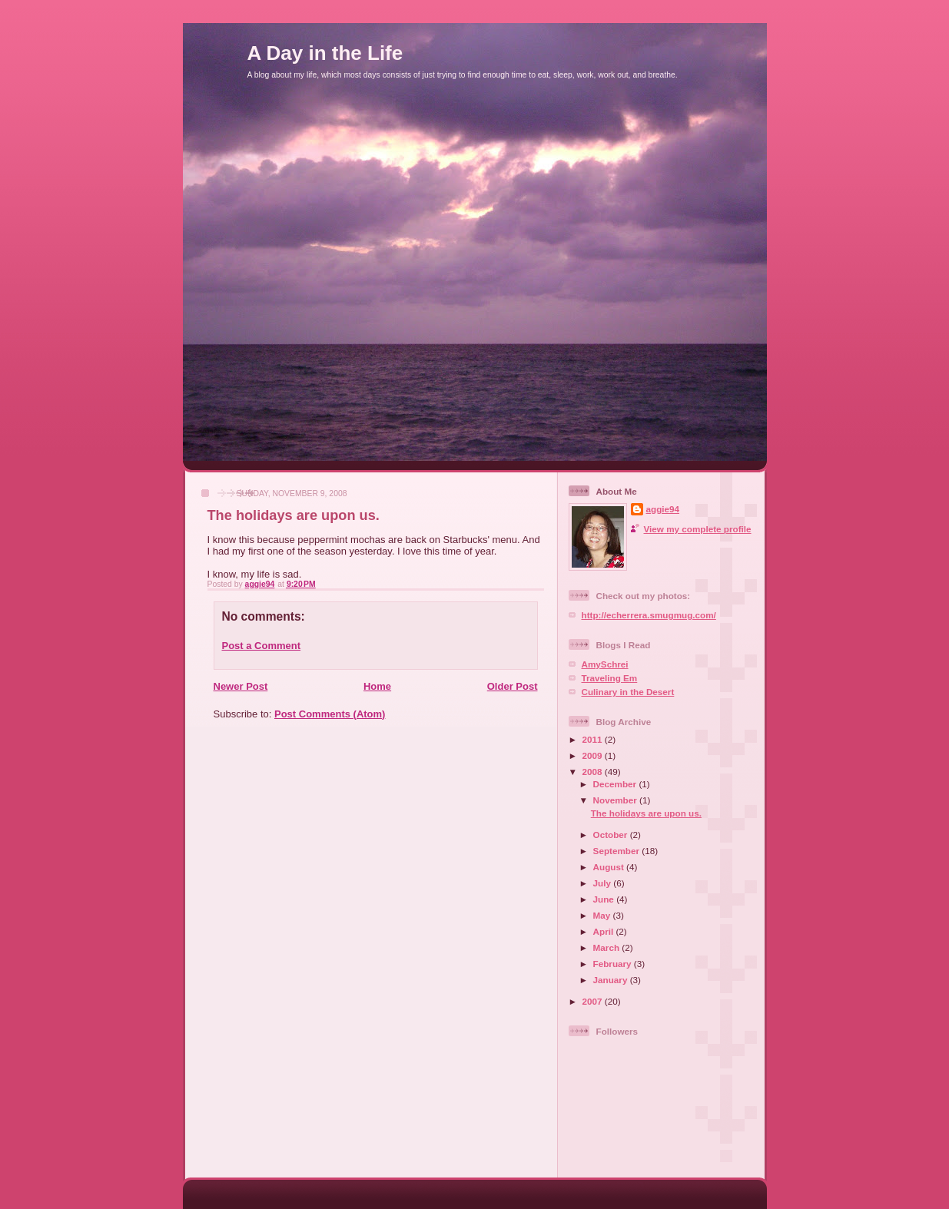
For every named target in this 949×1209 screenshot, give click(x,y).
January (611, 980)
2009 (593, 755)
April (604, 931)
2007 (593, 1001)
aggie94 (663, 509)
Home (377, 686)
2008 (593, 772)
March (607, 947)
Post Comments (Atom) (329, 714)
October (611, 835)
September (617, 851)
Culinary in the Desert (628, 692)
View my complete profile (698, 529)
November (616, 800)
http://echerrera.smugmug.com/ (649, 615)
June (605, 899)
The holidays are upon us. (646, 813)
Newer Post (241, 686)
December (616, 784)
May (603, 915)
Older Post (512, 686)
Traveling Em (610, 678)
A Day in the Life (325, 53)
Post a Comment (261, 645)
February (613, 964)
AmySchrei (605, 664)
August (610, 867)
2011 (593, 739)
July (603, 883)
